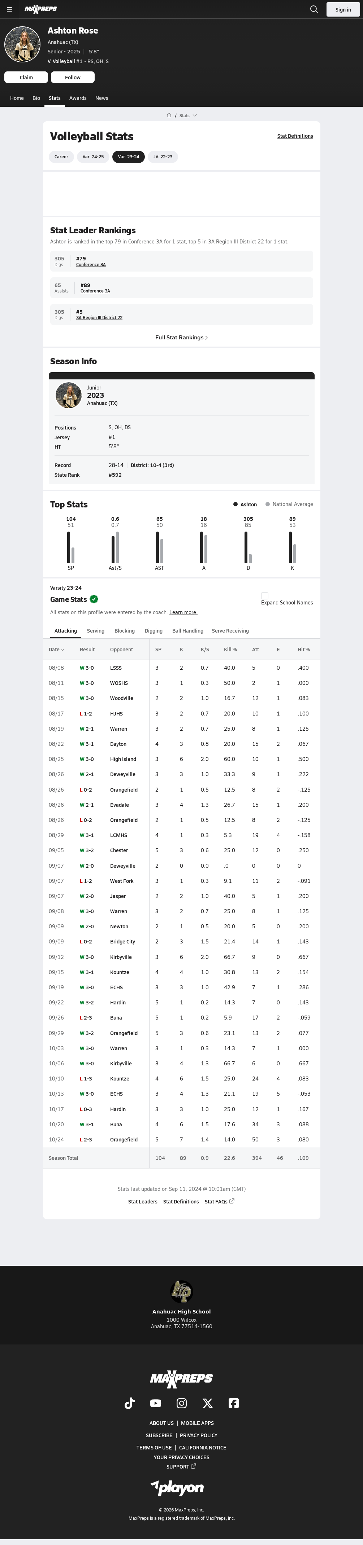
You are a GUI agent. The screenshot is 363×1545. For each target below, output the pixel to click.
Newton (119, 926)
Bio (36, 97)
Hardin (118, 1002)
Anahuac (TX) (63, 42)
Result (86, 649)
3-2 (89, 850)
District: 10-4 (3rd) (152, 464)
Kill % (230, 649)
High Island (123, 758)
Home (17, 97)
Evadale (119, 804)
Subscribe (159, 1435)
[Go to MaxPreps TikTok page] (129, 1403)
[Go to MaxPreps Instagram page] (181, 1403)
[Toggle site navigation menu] (9, 9)
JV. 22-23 (163, 156)
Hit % (304, 649)
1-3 (87, 1078)
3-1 (89, 743)
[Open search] (314, 9)
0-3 (87, 1108)
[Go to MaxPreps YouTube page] (155, 1403)
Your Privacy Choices (181, 1456)
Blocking (124, 630)
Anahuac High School (181, 1297)
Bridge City (122, 941)
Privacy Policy (198, 1435)
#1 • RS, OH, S (78, 61)
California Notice (202, 1447)
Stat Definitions (295, 135)
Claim (26, 77)
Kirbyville (121, 956)
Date (56, 649)
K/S (204, 649)
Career (61, 156)
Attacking (66, 630)
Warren (118, 728)
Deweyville (122, 774)
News (101, 97)
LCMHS (118, 834)
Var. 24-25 (93, 156)
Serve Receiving (230, 630)
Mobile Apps (197, 1422)
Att (255, 649)
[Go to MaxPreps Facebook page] (233, 1403)
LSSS (116, 667)
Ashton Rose (73, 30)
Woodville (121, 697)
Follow (73, 77)
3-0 (89, 667)
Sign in (343, 9)
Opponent (121, 649)
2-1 (89, 728)
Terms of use (154, 1447)
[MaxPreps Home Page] (169, 115)
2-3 (87, 1017)
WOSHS (119, 682)
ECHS (116, 987)
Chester (119, 850)
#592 (115, 474)
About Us (162, 1422)
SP (158, 649)
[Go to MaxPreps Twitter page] (207, 1403)
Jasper (118, 895)
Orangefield (124, 789)
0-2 (87, 789)
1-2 (87, 713)
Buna (116, 1017)
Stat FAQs (220, 1201)
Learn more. (183, 611)
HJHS (116, 713)
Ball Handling (187, 630)
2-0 (89, 865)
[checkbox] (264, 595)
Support (182, 1466)
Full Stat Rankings (181, 337)
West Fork (122, 880)
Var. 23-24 (128, 156)
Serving (95, 630)
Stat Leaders (142, 1201)
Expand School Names (287, 599)
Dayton (118, 743)
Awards (78, 97)
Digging (153, 630)
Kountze (119, 972)
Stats (55, 97)
